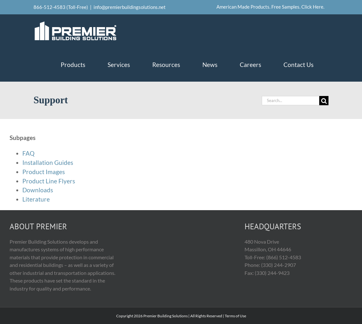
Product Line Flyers (48, 181)
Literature (36, 199)
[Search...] (290, 100)
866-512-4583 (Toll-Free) (61, 7)
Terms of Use (235, 315)
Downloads (37, 190)
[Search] (323, 100)
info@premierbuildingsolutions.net (130, 7)
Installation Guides (47, 162)
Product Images (43, 171)
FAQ (28, 153)
